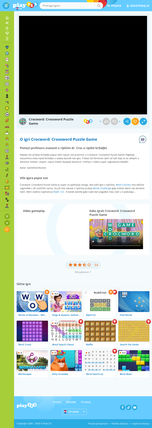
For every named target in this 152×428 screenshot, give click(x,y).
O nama (86, 402)
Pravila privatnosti (98, 423)
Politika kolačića (120, 423)
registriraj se (138, 6)
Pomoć (57, 402)
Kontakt (71, 402)
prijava (114, 6)
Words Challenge (102, 188)
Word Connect (123, 184)
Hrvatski (71, 411)
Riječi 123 (59, 191)
